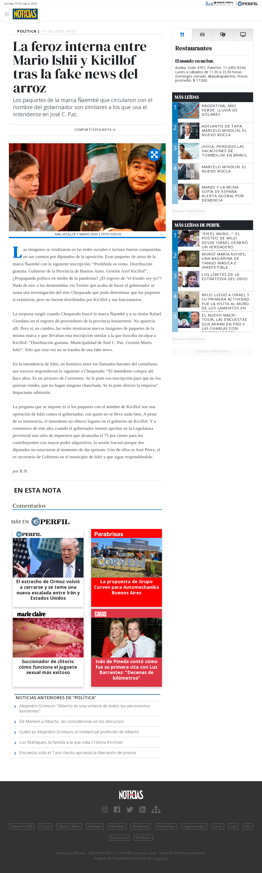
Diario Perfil (22, 826)
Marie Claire (69, 826)
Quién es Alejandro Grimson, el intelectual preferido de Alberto (79, 732)
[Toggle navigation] (8, 14)
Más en (40, 521)
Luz (233, 826)
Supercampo (194, 826)
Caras (45, 826)
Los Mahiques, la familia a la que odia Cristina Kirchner (71, 742)
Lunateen (119, 837)
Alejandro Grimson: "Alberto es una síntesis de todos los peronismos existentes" (84, 708)
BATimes (143, 837)
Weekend (140, 826)
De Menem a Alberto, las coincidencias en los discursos (71, 721)
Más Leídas (187, 97)
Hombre (117, 826)
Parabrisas (166, 826)
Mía (247, 826)
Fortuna (95, 826)
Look (217, 826)
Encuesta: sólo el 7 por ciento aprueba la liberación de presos (77, 752)
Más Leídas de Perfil (197, 225)
